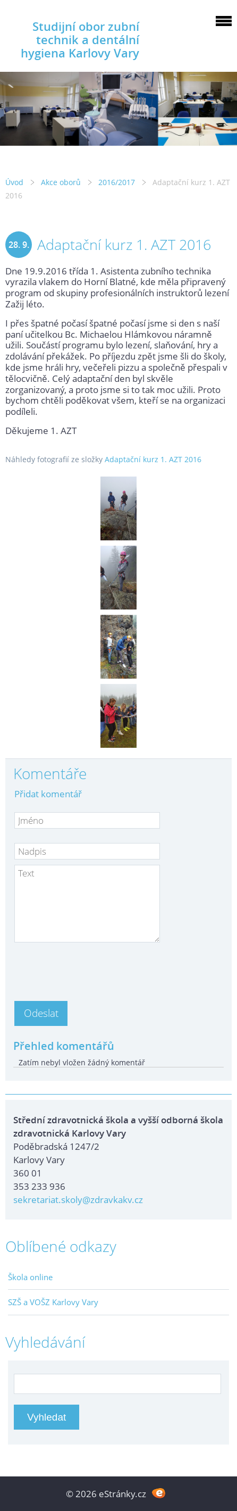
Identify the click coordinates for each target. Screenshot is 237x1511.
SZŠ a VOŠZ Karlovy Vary (53, 1302)
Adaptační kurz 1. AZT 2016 (153, 459)
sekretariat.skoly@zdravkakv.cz (78, 1199)
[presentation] (95, 968)
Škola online (30, 1277)
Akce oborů (61, 182)
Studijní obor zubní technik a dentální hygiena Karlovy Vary (80, 39)
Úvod (14, 182)
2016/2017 (116, 182)
